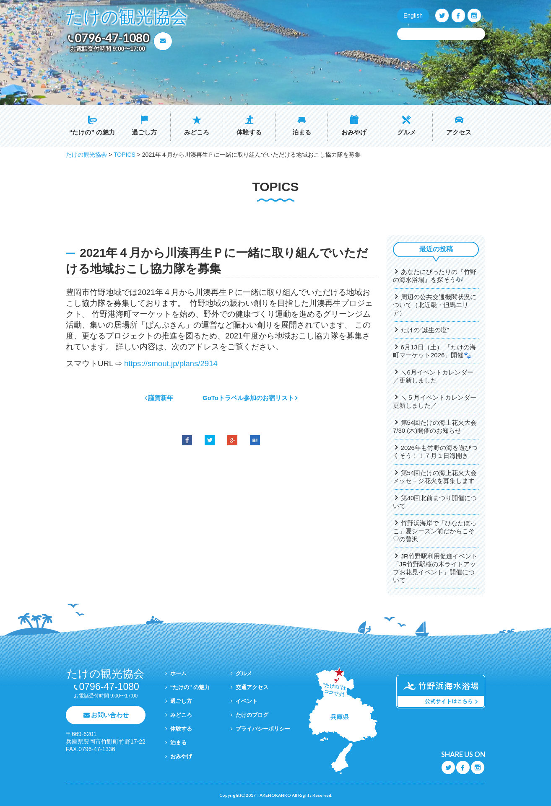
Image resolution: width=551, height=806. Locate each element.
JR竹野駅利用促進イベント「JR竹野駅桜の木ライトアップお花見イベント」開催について (435, 568)
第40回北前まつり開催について (435, 501)
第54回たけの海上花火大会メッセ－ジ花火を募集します (435, 476)
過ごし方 (144, 132)
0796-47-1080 (112, 38)
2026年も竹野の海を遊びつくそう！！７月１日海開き (435, 451)
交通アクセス (252, 687)
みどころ (196, 132)
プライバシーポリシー (263, 729)
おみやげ (353, 132)
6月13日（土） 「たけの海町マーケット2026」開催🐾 (434, 351)
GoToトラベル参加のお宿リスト (248, 397)
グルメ (406, 132)
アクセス (458, 132)
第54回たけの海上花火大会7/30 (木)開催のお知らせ (435, 426)
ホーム (178, 673)
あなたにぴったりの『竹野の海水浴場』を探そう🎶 (434, 275)
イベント (246, 701)
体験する (249, 132)
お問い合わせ (110, 714)
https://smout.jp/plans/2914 (171, 363)
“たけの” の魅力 (92, 132)
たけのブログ (252, 715)
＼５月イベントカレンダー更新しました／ (434, 401)
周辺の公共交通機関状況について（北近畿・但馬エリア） (434, 304)
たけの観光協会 (126, 17)
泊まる (301, 132)
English (413, 15)
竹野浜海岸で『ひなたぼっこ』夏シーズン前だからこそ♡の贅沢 (434, 530)
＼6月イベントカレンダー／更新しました (433, 376)
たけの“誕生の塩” (425, 329)
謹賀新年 (160, 397)
